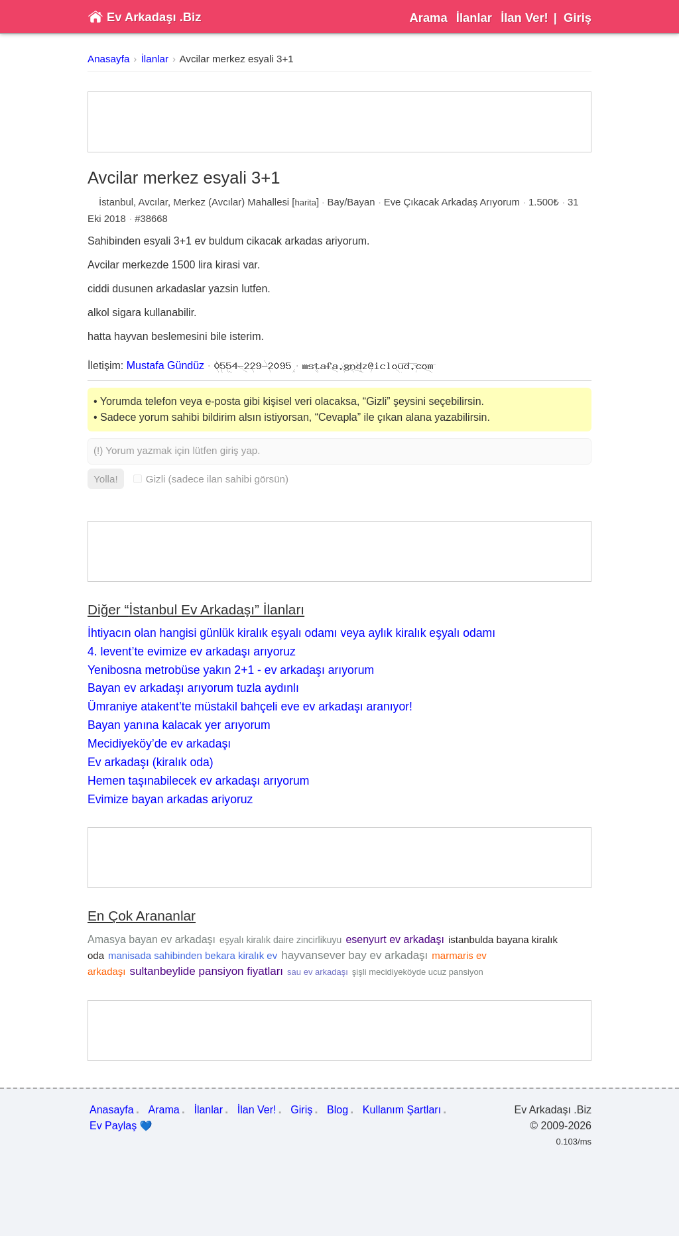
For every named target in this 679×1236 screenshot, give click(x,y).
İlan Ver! (524, 18)
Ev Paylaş (121, 1126)
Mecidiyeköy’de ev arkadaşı (159, 743)
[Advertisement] (339, 122)
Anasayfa (108, 58)
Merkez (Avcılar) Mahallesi (231, 202)
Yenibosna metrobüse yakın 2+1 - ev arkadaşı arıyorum (231, 670)
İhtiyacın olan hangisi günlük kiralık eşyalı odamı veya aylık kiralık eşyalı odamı (291, 633)
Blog (337, 1109)
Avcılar (153, 202)
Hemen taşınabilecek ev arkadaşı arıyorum (198, 780)
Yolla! (105, 478)
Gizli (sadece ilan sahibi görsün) (210, 478)
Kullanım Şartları (402, 1109)
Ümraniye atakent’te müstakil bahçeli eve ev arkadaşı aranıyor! (250, 706)
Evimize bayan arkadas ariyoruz (170, 799)
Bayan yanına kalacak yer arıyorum (179, 725)
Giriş (577, 18)
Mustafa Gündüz (165, 365)
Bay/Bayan (351, 202)
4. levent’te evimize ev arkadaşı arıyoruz (192, 651)
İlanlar (474, 18)
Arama (428, 18)
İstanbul (116, 202)
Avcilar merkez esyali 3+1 (236, 58)
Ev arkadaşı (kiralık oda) (151, 762)
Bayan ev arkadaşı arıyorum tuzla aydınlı (193, 688)
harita (305, 202)
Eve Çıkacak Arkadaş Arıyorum (452, 202)
